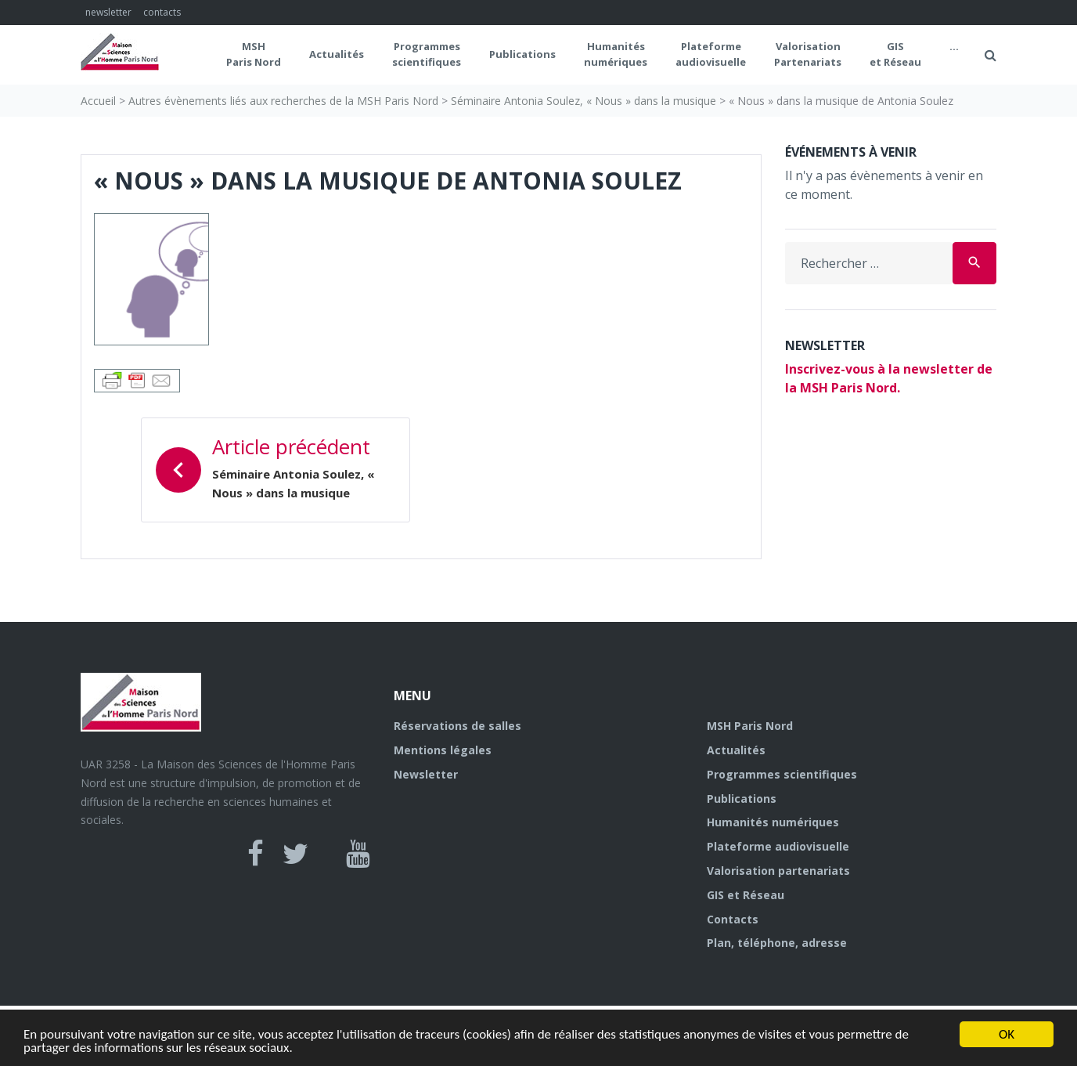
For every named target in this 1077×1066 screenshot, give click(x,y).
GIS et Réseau (895, 54)
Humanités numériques (615, 54)
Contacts (732, 919)
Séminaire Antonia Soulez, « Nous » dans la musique (583, 100)
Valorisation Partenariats (807, 54)
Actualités (336, 54)
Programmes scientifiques (426, 54)
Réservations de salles (457, 725)
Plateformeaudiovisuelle (710, 54)
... (954, 46)
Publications (522, 54)
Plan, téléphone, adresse (777, 942)
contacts (162, 12)
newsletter (108, 12)
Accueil (98, 100)
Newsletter (426, 774)
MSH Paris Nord (253, 54)
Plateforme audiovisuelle (778, 846)
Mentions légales (443, 750)
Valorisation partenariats (778, 870)
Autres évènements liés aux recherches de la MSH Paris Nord (283, 100)
